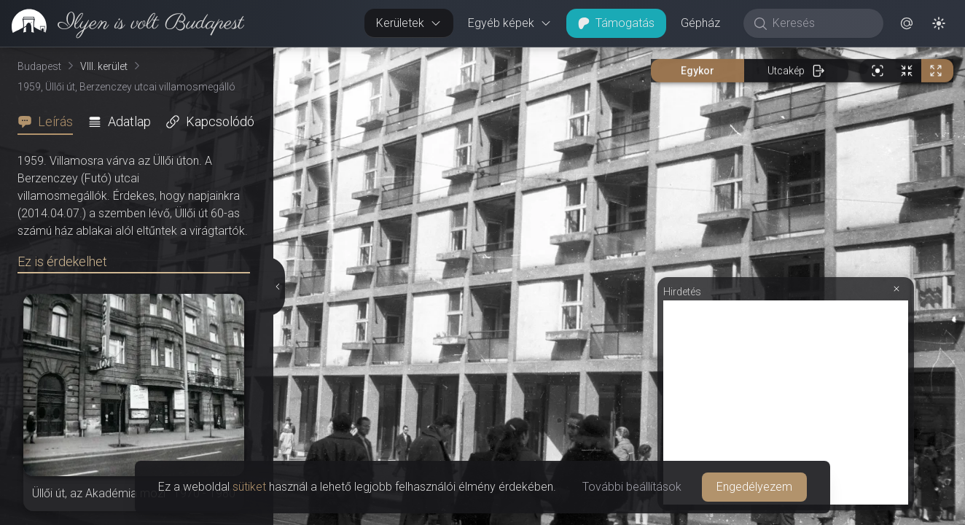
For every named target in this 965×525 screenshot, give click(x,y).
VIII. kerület (104, 66)
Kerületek (409, 23)
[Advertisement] (785, 402)
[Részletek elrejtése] (278, 286)
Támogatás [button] (616, 23)
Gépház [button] (700, 23)
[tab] (49, 122)
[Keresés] (821, 23)
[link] (122, 23)
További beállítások (631, 487)
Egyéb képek (510, 23)
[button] (906, 23)
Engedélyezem (754, 487)
